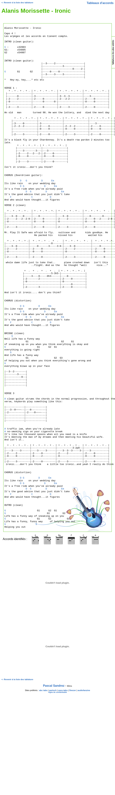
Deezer (72, 791)
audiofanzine (84, 791)
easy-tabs (63, 791)
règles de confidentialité (57, 793)
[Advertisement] (97, 111)
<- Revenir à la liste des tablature (17, 2)
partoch (53, 791)
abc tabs (43, 791)
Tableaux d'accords (100, 3)
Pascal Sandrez (53, 786)
